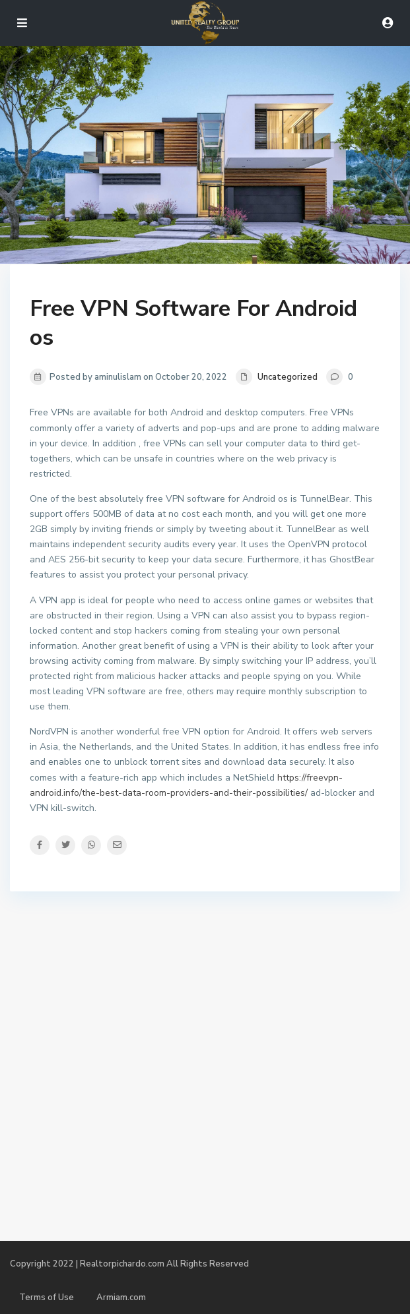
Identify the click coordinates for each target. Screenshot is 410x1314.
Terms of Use (46, 1297)
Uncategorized (287, 377)
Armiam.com (121, 1297)
